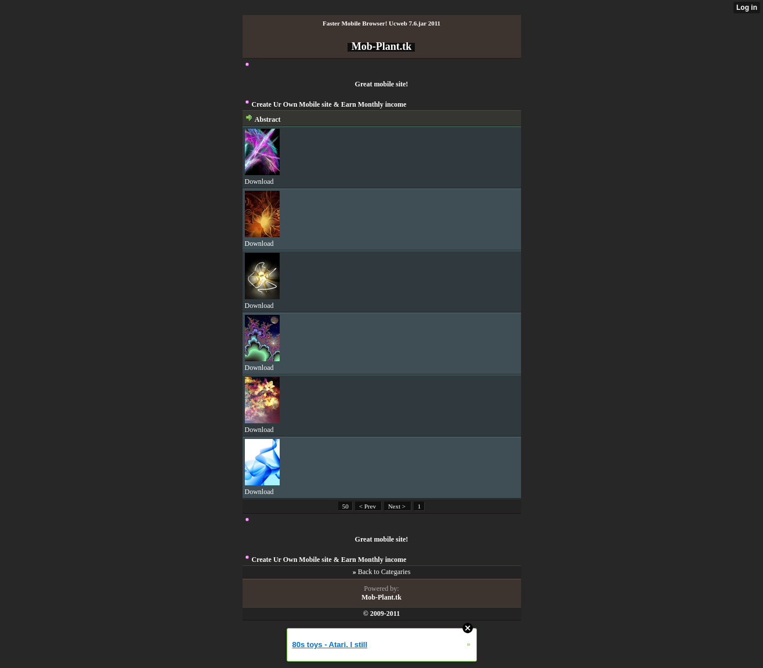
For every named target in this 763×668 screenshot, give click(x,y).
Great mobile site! (381, 84)
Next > (397, 506)
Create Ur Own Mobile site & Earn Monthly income (329, 104)
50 (345, 506)
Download (259, 181)
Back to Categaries (384, 572)
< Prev (368, 506)
